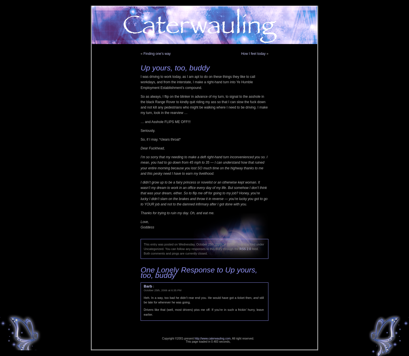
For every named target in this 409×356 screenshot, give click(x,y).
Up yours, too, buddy (175, 68)
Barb (148, 286)
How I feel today (253, 54)
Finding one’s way (157, 54)
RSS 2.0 (245, 249)
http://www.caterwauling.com (213, 338)
